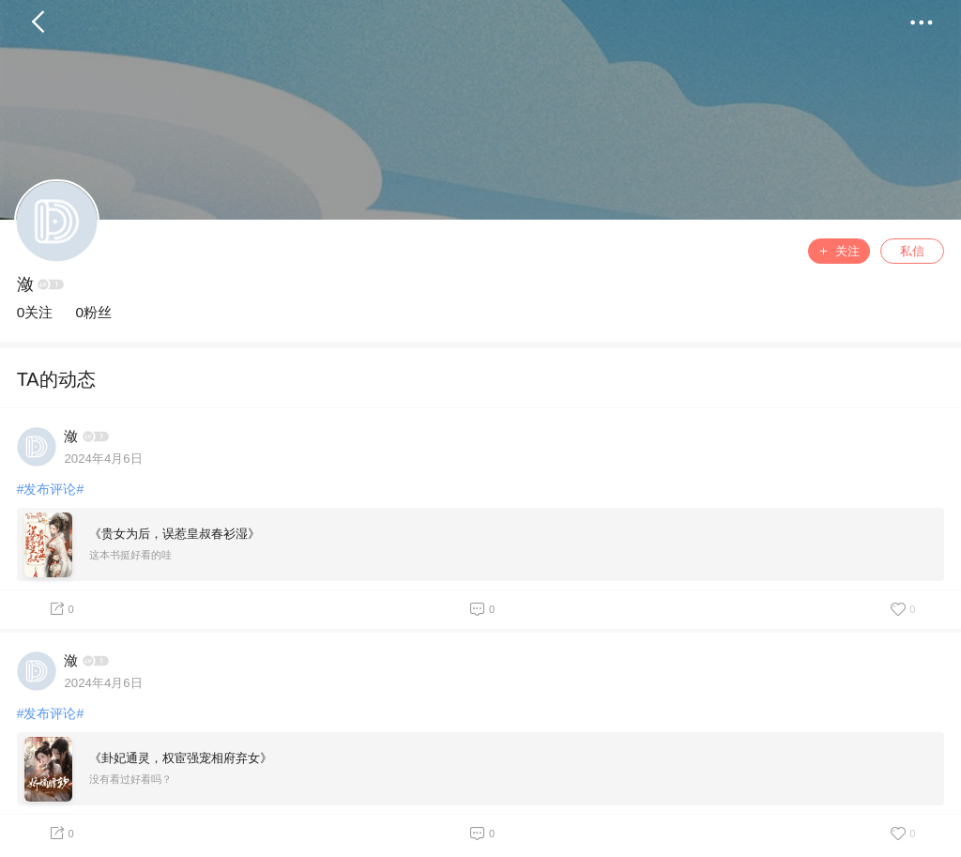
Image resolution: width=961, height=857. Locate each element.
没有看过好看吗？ (130, 779)
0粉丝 (93, 312)
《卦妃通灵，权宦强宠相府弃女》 (180, 758)
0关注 (35, 312)
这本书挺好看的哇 (130, 554)
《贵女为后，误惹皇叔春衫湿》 (174, 534)
